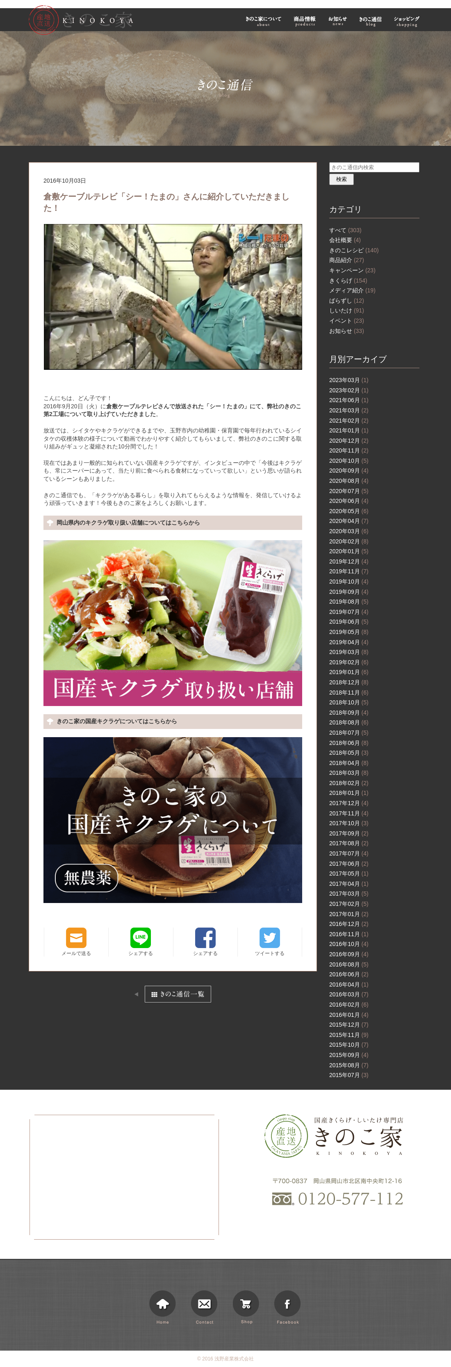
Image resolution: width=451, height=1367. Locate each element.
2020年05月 (349, 511)
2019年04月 (349, 642)
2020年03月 (349, 531)
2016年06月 (349, 974)
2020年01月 (349, 551)
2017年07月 (349, 853)
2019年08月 (349, 601)
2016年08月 (349, 964)
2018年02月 (349, 783)
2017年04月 (349, 883)
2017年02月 (349, 904)
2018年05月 (349, 752)
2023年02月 (349, 390)
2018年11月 (349, 692)
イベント (346, 320)
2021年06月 (349, 400)
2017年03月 (349, 893)
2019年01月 (349, 672)
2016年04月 (349, 984)
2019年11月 (349, 571)
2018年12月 (349, 682)
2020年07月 (349, 491)
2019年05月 (349, 632)
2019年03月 (349, 652)
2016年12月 (349, 924)
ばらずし (346, 300)
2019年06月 (349, 621)
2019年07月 (349, 612)
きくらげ (348, 280)
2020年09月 (349, 470)
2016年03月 (349, 994)
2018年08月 (349, 722)
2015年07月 (349, 1075)
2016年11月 (349, 934)
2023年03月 (349, 380)
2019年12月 (349, 561)
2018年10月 (349, 702)
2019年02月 (349, 662)
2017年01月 (349, 914)
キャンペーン (352, 270)
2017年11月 (349, 813)
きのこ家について (263, 21)
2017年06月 (349, 863)
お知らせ (337, 21)
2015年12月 (349, 1024)
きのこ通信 (371, 21)
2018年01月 (349, 793)
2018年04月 (349, 763)
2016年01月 (349, 1015)
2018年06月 (349, 743)
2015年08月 (349, 1065)
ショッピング (408, 21)
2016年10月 (349, 944)
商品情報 (305, 21)
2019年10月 (349, 581)
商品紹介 (346, 260)
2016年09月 (349, 954)
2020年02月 (349, 541)
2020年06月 (349, 501)
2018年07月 (349, 732)
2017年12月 (349, 803)
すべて (345, 230)
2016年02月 (349, 1004)
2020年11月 (349, 450)
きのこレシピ (354, 250)
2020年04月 (349, 521)
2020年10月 (349, 460)
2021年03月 (349, 410)
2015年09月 (349, 1055)
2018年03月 (349, 773)
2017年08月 (349, 843)
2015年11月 (349, 1035)
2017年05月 (349, 873)
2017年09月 (349, 833)
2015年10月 (349, 1044)
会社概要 (345, 240)
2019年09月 (349, 591)
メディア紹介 (352, 290)
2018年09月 (349, 712)
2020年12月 (349, 440)
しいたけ (346, 310)
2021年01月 (349, 430)
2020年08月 (349, 481)
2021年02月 (349, 420)
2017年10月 (349, 823)
